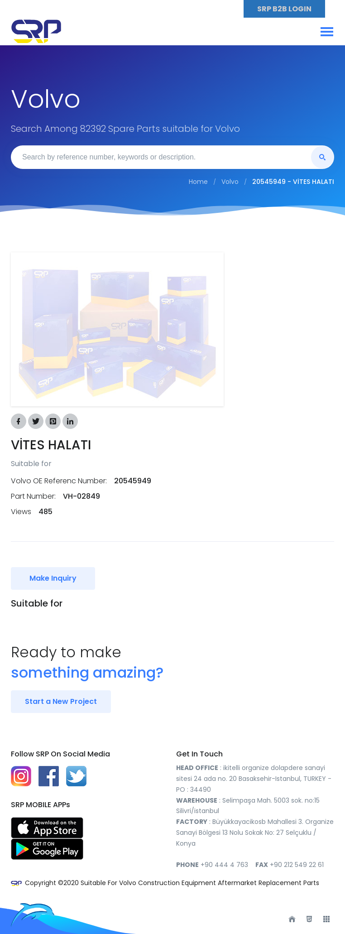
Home (198, 181)
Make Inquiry (53, 578)
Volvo (230, 181)
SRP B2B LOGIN (284, 9)
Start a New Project (61, 701)
